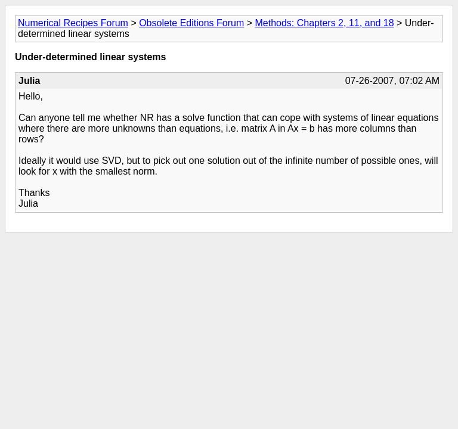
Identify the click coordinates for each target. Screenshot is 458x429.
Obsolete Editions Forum (191, 23)
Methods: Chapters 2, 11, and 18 (324, 23)
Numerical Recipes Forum (73, 23)
